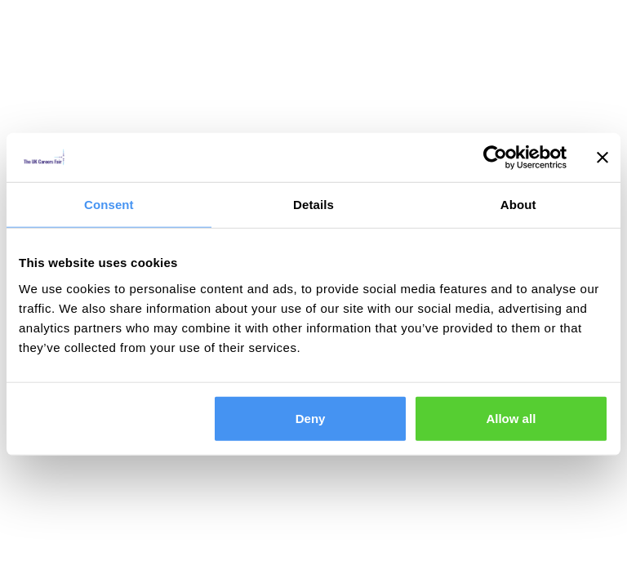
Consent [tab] (109, 205)
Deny (311, 418)
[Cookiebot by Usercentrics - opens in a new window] (495, 157)
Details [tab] (313, 205)
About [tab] (518, 205)
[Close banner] (602, 157)
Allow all (511, 418)
